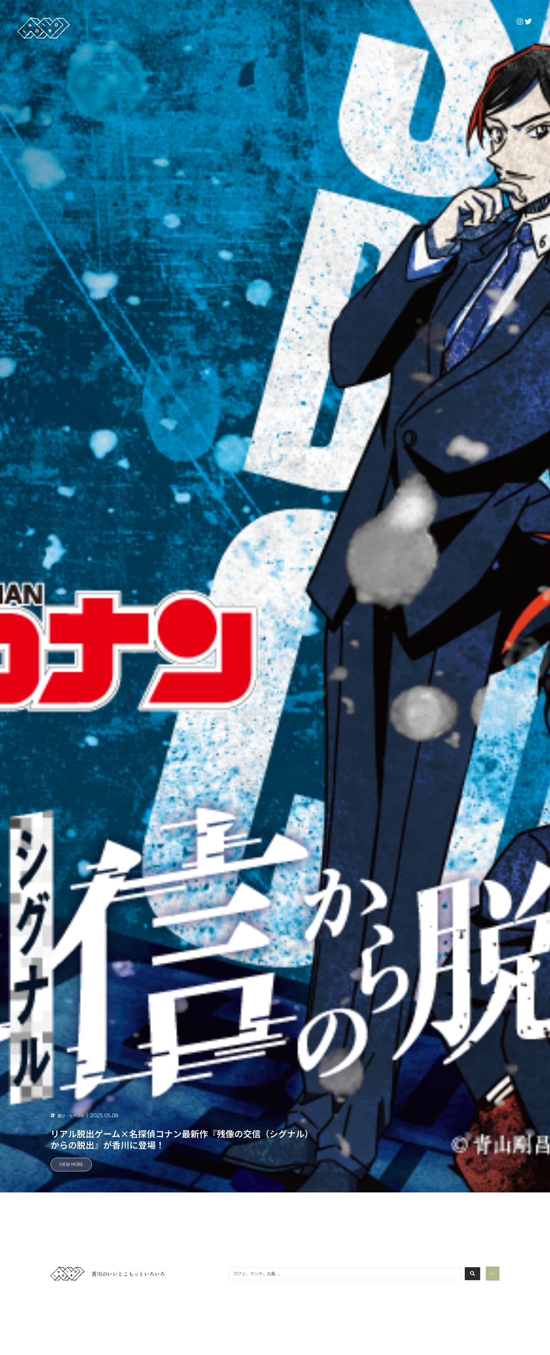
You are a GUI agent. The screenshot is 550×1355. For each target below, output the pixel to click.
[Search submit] (472, 1273)
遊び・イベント (75, 1114)
